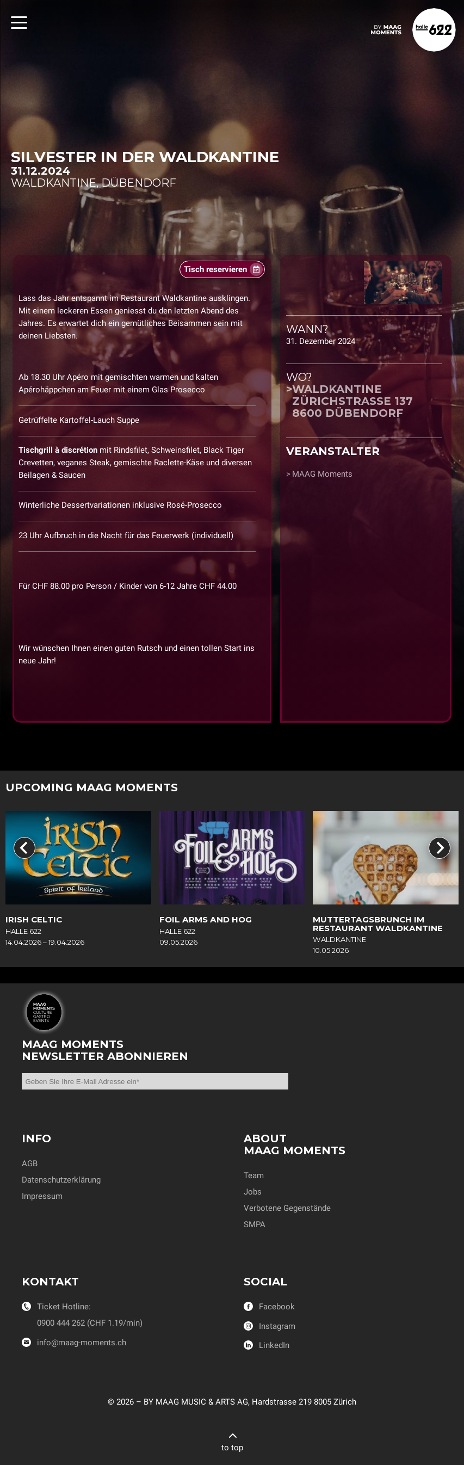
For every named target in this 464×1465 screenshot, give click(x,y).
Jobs (253, 1192)
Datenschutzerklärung (61, 1180)
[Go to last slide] (24, 848)
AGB (30, 1163)
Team (254, 1175)
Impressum (42, 1196)
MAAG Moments (322, 474)
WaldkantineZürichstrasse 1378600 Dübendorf (352, 401)
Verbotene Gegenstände (287, 1208)
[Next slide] (439, 848)
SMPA (254, 1224)
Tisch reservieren (215, 269)
